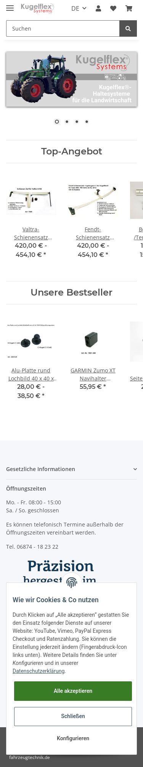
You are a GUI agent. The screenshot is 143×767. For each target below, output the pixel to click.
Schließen (73, 716)
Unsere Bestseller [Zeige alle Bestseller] (71, 292)
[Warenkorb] (129, 8)
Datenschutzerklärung (38, 671)
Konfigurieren (73, 738)
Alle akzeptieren (73, 691)
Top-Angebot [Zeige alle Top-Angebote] (71, 151)
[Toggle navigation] (10, 5)
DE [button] (75, 8)
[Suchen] (63, 28)
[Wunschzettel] (113, 8)
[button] (98, 8)
